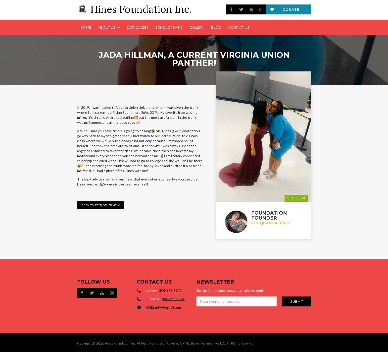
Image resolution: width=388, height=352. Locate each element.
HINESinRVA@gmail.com (163, 307)
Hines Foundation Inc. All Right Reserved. (134, 343)
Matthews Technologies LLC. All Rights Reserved (219, 343)
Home (86, 27)
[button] (109, 27)
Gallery (197, 27)
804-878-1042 (171, 291)
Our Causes (137, 27)
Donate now (291, 10)
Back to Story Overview (100, 205)
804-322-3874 (173, 299)
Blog (216, 27)
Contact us (238, 27)
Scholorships (169, 27)
